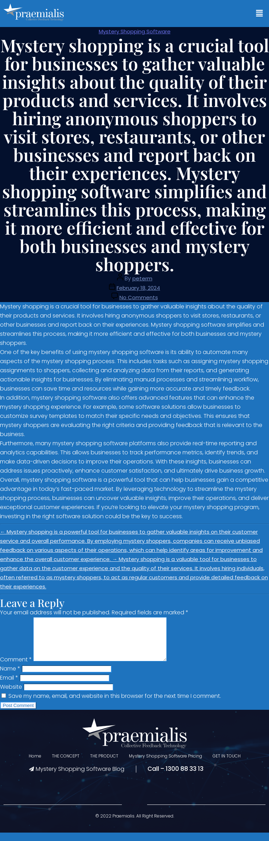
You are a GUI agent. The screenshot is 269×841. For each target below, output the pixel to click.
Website (11, 695)
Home (35, 764)
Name (10, 677)
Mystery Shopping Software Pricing (165, 764)
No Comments (138, 297)
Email (9, 686)
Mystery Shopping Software (135, 31)
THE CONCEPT (66, 764)
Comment (16, 668)
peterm (142, 278)
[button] (259, 13)
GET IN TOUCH (227, 764)
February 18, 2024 (138, 288)
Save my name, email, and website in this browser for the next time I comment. (114, 704)
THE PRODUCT (104, 764)
